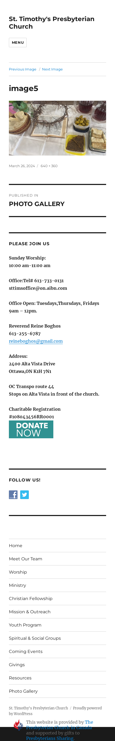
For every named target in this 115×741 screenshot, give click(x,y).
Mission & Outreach (30, 611)
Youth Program (25, 625)
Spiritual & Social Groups (35, 638)
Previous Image (22, 69)
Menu (18, 42)
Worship (18, 572)
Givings (17, 664)
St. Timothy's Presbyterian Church (38, 708)
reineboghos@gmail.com (36, 341)
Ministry (17, 585)
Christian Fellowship (31, 598)
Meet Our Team (25, 558)
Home (15, 545)
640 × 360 (49, 166)
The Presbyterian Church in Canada (59, 724)
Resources (20, 678)
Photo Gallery (23, 691)
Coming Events (26, 651)
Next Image (52, 69)
